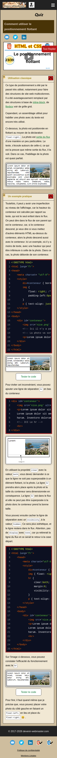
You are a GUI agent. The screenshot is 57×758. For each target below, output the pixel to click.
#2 (4, 195)
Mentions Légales (28, 754)
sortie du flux (43, 137)
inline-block (39, 102)
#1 (4, 77)
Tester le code (28, 376)
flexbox (9, 106)
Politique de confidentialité (28, 749)
